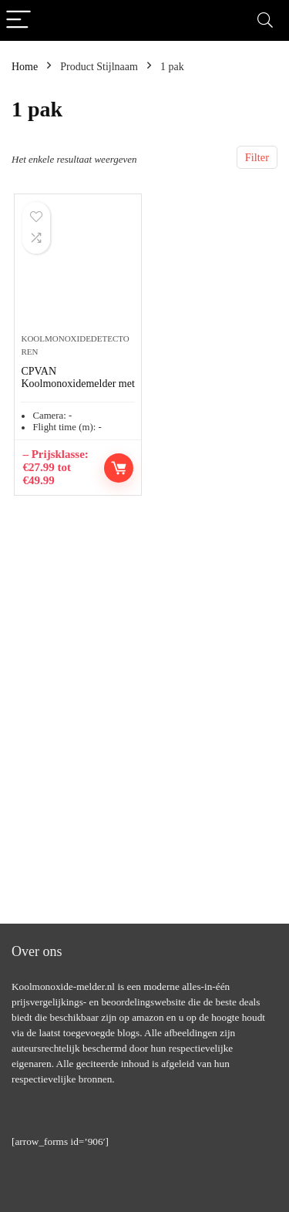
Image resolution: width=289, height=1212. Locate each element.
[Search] (265, 20)
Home (25, 66)
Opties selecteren (118, 468)
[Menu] (18, 20)
